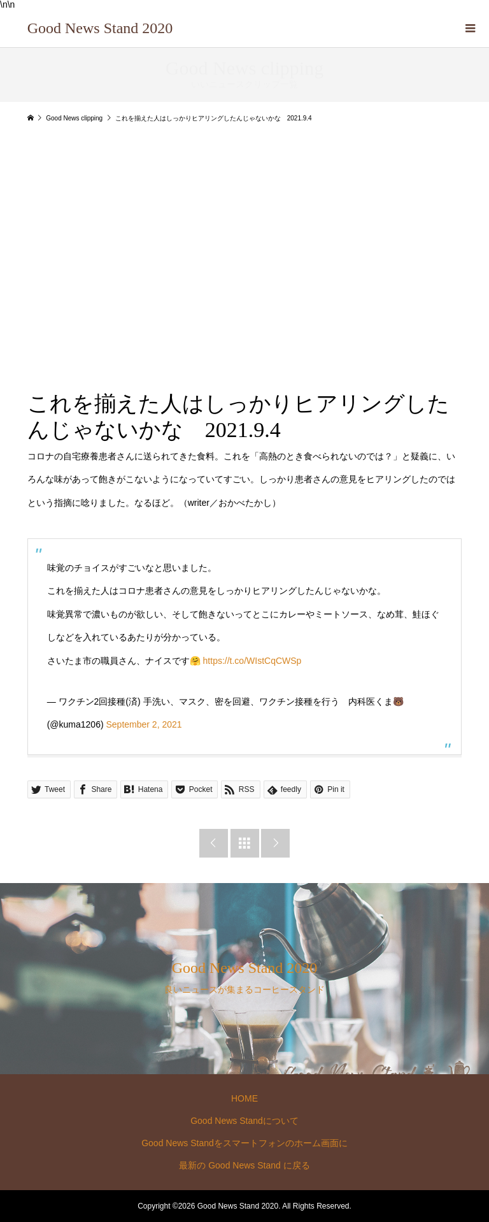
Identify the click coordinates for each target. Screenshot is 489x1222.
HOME (244, 1098)
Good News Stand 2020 (100, 28)
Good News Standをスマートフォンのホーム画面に (244, 1143)
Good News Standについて (244, 1121)
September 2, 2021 (143, 724)
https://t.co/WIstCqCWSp (252, 661)
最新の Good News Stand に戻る (244, 1165)
